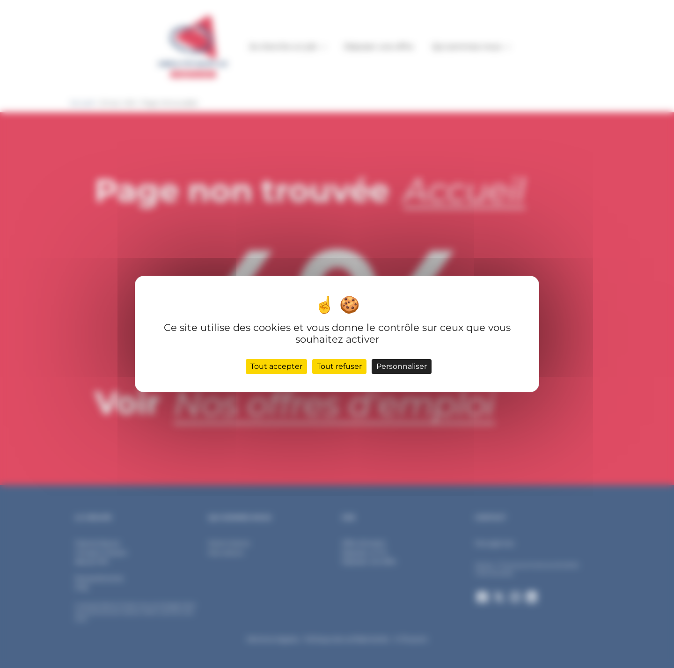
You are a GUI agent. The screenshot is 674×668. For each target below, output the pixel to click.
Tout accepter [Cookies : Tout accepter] (276, 366)
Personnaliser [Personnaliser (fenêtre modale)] (401, 366)
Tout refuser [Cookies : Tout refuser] (339, 366)
